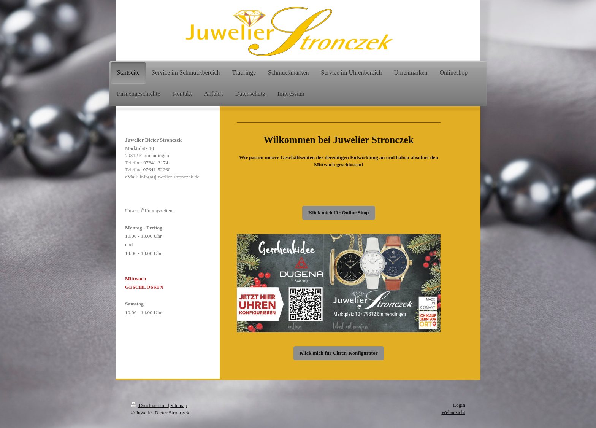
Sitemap (178, 405)
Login (459, 405)
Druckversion (149, 405)
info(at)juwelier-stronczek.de (170, 177)
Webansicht (453, 412)
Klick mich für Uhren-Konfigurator (339, 353)
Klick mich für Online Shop (338, 212)
